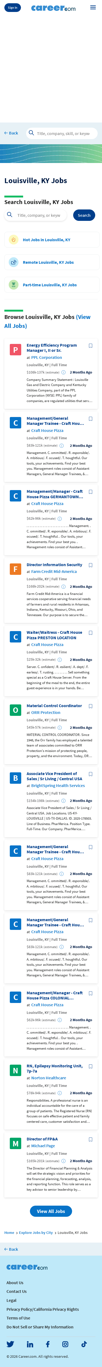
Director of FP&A (42, 1139)
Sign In (12, 7)
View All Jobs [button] (51, 1211)
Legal (11, 1300)
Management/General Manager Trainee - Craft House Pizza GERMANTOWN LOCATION (55, 849)
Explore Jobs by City (36, 1232)
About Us (15, 1282)
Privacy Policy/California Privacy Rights (43, 1309)
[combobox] (35, 215)
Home (9, 1232)
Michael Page (43, 1145)
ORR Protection (45, 712)
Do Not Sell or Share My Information (40, 1327)
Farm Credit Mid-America (54, 571)
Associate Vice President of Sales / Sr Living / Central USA (54, 776)
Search (84, 215)
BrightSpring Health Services (58, 785)
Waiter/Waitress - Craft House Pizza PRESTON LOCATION (54, 635)
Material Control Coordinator (54, 705)
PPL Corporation (46, 357)
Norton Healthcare (48, 1077)
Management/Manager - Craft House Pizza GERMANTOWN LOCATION (55, 494)
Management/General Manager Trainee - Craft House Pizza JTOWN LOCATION (55, 922)
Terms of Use (18, 1318)
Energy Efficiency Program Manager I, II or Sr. (52, 348)
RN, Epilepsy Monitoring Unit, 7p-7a (55, 1068)
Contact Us (17, 1291)
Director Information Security (54, 564)
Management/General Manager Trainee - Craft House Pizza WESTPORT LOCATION (55, 421)
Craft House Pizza (47, 430)
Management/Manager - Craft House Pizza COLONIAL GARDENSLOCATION (55, 995)
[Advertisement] (51, 68)
